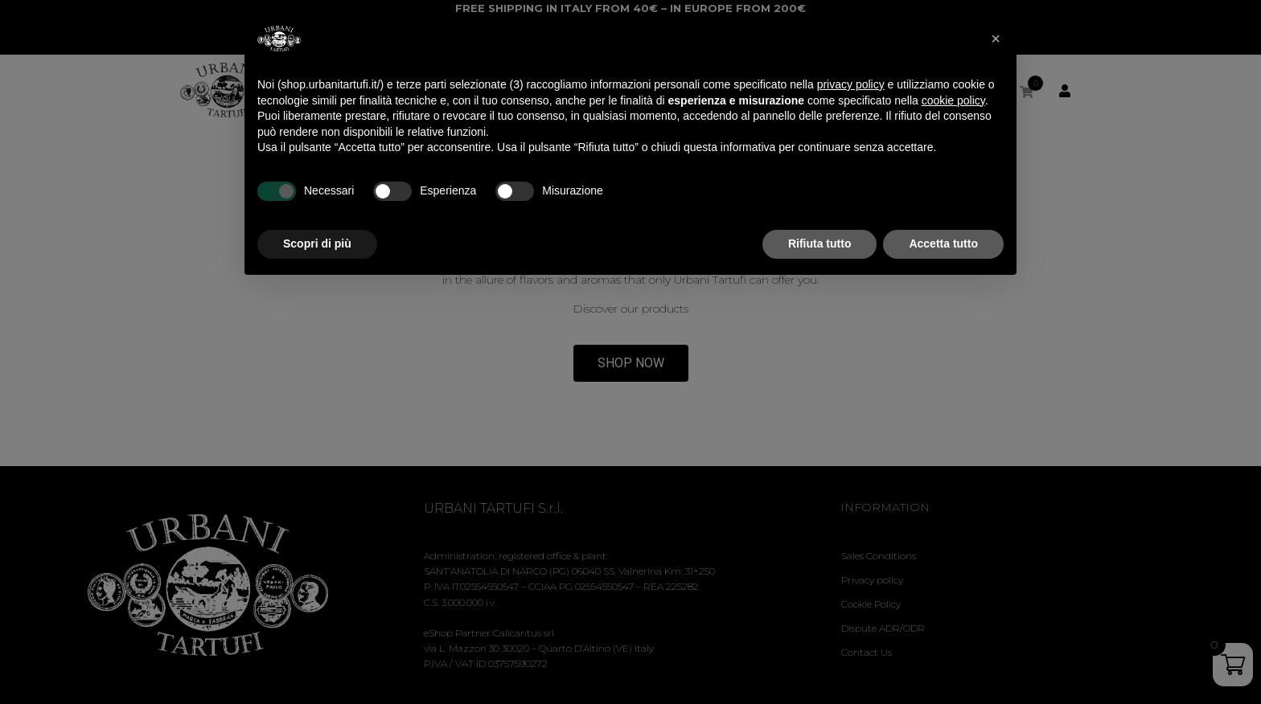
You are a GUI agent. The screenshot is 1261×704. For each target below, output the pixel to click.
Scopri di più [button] (317, 243)
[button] (995, 38)
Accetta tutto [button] (943, 243)
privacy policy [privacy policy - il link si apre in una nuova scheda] (851, 84)
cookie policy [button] (953, 100)
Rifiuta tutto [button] (820, 243)
